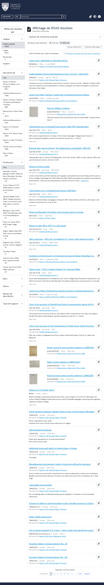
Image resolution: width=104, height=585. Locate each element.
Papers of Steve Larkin (39, 166)
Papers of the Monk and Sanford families (54, 66)
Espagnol (7, 64)
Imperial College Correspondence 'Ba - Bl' (48, 544)
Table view (64, 43)
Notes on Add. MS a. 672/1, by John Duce (47, 225)
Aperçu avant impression (37, 43)
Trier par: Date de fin (74, 47)
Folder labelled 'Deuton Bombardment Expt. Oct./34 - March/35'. (59, 74)
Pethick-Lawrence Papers (12, 147)
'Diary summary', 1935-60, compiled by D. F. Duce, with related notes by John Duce (62, 239)
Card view (54, 43)
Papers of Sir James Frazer (13, 134)
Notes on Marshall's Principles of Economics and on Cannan (56, 212)
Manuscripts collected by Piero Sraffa (71, 114)
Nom (5, 278)
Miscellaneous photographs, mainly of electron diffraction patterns (60, 464)
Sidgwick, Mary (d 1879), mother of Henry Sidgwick (12, 245)
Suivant (87, 574)
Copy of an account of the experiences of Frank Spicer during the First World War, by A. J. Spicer (62, 326)
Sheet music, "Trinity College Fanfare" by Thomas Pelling (54, 269)
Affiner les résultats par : (13, 30)
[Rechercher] (41, 16)
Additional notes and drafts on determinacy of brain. (53, 448)
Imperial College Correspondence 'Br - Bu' (48, 557)
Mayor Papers (8, 154)
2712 (80, 574)
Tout (4, 78)
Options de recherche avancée (43, 36)
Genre (6, 286)
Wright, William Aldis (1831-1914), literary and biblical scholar (12, 235)
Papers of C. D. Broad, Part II (41, 390)
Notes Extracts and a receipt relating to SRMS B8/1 (70, 375)
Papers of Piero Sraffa (47, 218)
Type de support (10, 303)
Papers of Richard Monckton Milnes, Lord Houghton (11, 85)
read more (85, 181)
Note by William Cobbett (58, 108)
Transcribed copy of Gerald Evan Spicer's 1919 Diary (52, 190)
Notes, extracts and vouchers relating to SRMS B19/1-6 (71, 347)
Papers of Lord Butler (11, 128)
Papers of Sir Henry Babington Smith (52, 536)
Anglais (9, 51)
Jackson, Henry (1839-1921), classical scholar (11, 260)
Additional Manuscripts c (12, 121)
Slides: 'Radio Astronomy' (40, 517)
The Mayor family (9, 252)
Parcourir (7, 16)
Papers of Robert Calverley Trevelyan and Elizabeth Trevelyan (13, 103)
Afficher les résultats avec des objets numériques (82, 53)
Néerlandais (7, 58)
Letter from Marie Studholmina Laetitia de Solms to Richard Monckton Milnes (62, 291)
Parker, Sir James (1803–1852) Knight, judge (12, 224)
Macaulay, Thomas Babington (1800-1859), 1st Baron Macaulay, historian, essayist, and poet (13, 176)
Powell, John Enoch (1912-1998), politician (12, 269)
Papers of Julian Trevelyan (12, 141)
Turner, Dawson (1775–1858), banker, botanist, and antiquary (11, 189)
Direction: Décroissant (93, 47)
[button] (90, 16)
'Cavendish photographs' (40, 485)
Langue (6, 39)
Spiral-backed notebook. (40, 430)
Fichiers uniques (9, 45)
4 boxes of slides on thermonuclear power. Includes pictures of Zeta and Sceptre (62, 503)
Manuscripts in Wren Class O (13, 113)
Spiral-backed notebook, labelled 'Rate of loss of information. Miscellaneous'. (62, 411)
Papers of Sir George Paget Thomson (53, 80)
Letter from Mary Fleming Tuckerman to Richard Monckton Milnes (59, 95)
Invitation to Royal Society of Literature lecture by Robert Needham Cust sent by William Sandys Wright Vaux (62, 256)
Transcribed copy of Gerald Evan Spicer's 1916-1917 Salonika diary (59, 126)
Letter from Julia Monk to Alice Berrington (48, 60)
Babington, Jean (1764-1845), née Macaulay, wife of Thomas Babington (12, 214)
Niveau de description (8, 294)
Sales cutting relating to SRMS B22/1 (63, 362)
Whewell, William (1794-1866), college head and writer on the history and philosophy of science (12, 201)
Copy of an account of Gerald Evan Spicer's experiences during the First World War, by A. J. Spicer (62, 304)
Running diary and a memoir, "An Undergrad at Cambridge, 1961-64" (60, 148)
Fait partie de (9, 72)
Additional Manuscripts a (12, 94)
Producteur (8, 162)
